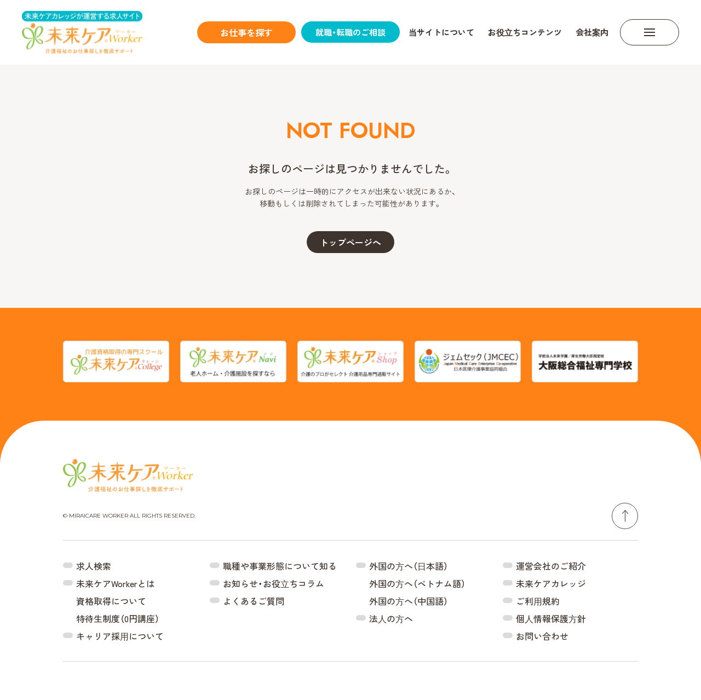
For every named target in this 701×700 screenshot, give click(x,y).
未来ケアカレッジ (551, 583)
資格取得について (111, 600)
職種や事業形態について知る (280, 565)
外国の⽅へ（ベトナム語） (417, 583)
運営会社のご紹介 (551, 565)
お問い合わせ (542, 635)
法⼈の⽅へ (391, 618)
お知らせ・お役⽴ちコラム (273, 583)
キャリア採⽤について (120, 635)
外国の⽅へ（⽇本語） (408, 565)
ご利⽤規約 (538, 600)
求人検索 (93, 565)
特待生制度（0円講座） (117, 618)
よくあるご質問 (253, 600)
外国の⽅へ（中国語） (408, 600)
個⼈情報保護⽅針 (551, 618)
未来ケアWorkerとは (115, 583)
